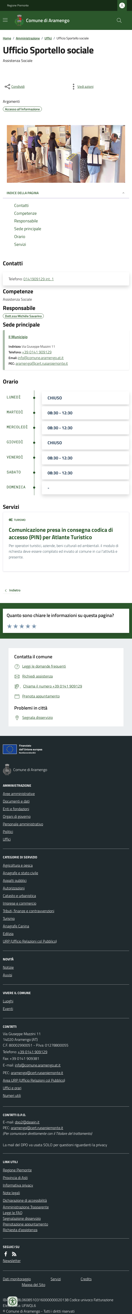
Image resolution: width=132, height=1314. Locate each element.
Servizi (56, 1279)
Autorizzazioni (14, 888)
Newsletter (12, 1260)
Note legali (11, 1193)
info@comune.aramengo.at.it (41, 357)
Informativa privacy (18, 1185)
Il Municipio (18, 337)
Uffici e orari (12, 1088)
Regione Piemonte (18, 5)
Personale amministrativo (23, 824)
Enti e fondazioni (16, 809)
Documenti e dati (16, 801)
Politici (8, 831)
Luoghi (8, 1001)
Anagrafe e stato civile (20, 873)
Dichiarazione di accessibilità (25, 1200)
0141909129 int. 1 (38, 279)
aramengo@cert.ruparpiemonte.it (42, 363)
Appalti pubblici (14, 880)
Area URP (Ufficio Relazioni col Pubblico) (34, 1080)
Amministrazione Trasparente (26, 1207)
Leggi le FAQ (12, 1213)
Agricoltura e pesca (18, 865)
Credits (86, 1279)
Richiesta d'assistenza (20, 1230)
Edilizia (8, 933)
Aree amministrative (19, 793)
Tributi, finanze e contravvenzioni (28, 911)
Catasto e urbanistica (19, 895)
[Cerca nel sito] (117, 20)
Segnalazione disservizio (22, 1218)
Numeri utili (12, 1095)
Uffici (48, 38)
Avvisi (7, 975)
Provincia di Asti (15, 1177)
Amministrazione (28, 38)
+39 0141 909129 (37, 352)
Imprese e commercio (19, 903)
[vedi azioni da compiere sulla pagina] (81, 86)
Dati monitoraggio (17, 1279)
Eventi (8, 1008)
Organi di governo (17, 816)
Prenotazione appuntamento (25, 1224)
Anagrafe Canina (16, 926)
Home (7, 38)
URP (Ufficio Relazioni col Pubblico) (30, 941)
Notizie (8, 967)
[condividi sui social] (14, 86)
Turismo (17, 520)
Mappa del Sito (33, 1284)
